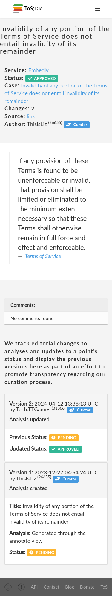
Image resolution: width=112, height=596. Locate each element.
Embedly (38, 70)
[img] (8, 587)
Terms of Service (43, 256)
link (31, 116)
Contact (51, 586)
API (34, 586)
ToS (104, 586)
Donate (87, 586)
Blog (69, 586)
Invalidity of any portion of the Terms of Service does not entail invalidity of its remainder (55, 93)
